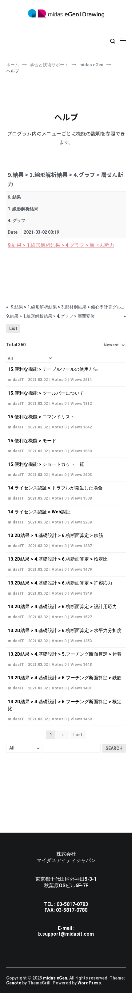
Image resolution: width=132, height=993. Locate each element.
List (13, 328)
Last (77, 734)
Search (114, 748)
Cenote (13, 982)
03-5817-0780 (71, 910)
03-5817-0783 (72, 904)
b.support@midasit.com (66, 934)
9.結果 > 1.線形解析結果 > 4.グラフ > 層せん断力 (61, 245)
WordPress (89, 982)
